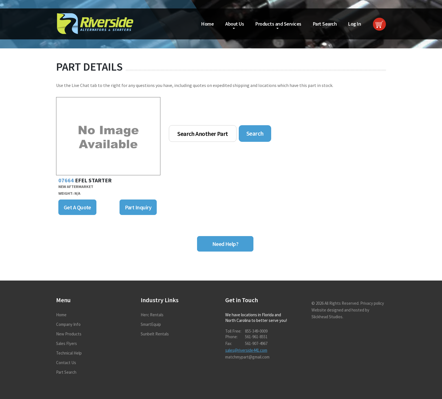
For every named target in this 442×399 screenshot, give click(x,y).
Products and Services (278, 24)
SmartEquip (151, 324)
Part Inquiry (138, 207)
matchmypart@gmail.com (247, 357)
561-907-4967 (256, 343)
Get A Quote (77, 207)
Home (207, 24)
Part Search (325, 24)
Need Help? (225, 243)
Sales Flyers (66, 343)
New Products (68, 334)
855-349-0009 (256, 331)
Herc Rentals (152, 314)
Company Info (68, 324)
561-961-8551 (256, 336)
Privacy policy (372, 303)
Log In (354, 24)
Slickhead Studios (326, 316)
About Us (234, 24)
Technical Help (69, 353)
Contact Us (66, 362)
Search (255, 133)
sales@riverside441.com (246, 350)
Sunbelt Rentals (155, 334)
